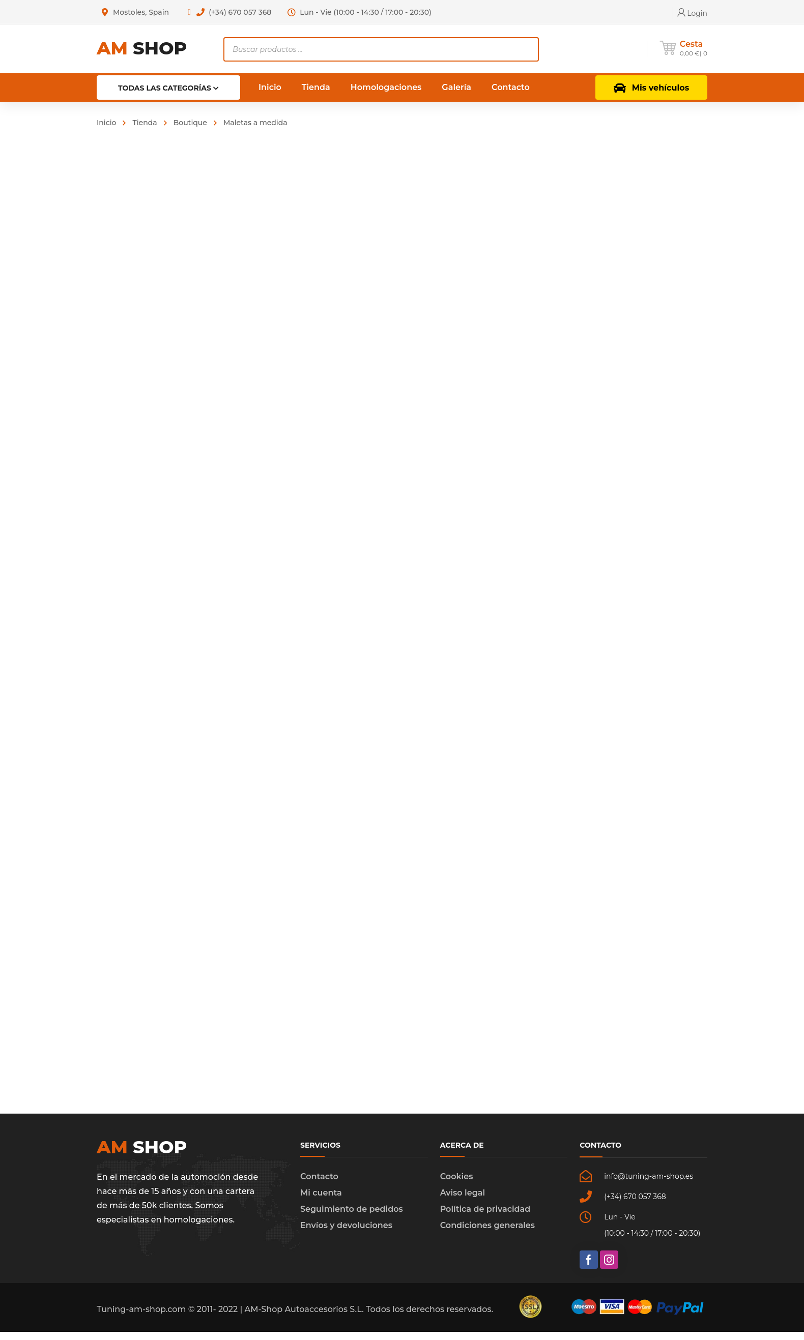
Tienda (144, 122)
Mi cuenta (321, 1201)
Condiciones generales (487, 1233)
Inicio (106, 122)
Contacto (319, 1184)
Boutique (190, 122)
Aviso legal (462, 1201)
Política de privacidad (485, 1217)
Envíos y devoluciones (346, 1233)
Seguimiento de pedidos (351, 1217)
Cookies (456, 1184)
